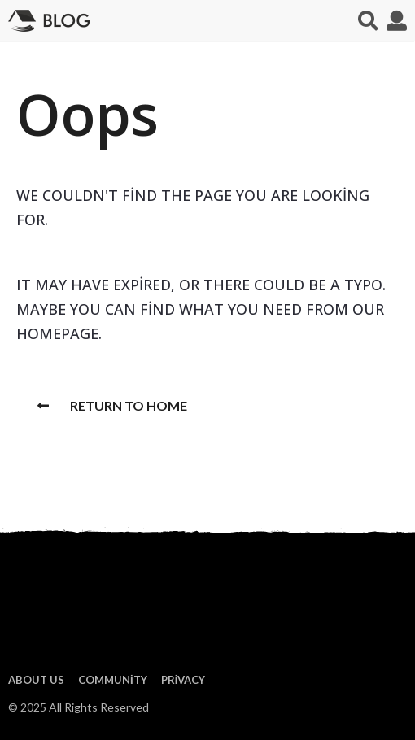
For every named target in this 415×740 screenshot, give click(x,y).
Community (112, 679)
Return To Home (112, 405)
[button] (368, 20)
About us (36, 679)
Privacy (183, 679)
